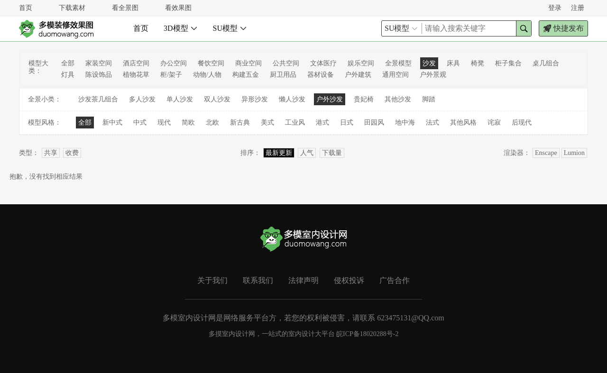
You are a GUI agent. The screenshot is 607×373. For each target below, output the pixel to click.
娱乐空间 (361, 63)
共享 (50, 152)
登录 (554, 7)
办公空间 (173, 63)
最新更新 (279, 152)
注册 (577, 7)
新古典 (240, 122)
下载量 (332, 152)
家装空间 (98, 63)
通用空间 (395, 74)
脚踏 (428, 99)
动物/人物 (207, 74)
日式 (346, 122)
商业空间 (248, 63)
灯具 (67, 74)
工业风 (295, 122)
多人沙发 (142, 99)
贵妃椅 (364, 99)
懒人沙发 (292, 99)
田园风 (374, 122)
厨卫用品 (283, 74)
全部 (67, 63)
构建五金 (245, 74)
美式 (267, 122)
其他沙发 (398, 99)
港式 (322, 122)
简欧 (188, 122)
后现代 (522, 122)
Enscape (546, 152)
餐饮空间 (211, 63)
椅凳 (477, 63)
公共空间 (286, 63)
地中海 (405, 122)
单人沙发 (179, 99)
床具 (453, 63)
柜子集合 (508, 63)
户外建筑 (358, 74)
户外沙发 (329, 99)
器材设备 (320, 74)
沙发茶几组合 (98, 99)
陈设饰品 (98, 74)
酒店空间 (136, 63)
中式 (140, 122)
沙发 (429, 63)
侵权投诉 (349, 280)
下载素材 (72, 7)
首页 (25, 7)
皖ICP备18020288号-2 (367, 333)
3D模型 (181, 28)
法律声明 (303, 280)
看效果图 (178, 7)
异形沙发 (254, 99)
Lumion (574, 152)
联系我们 (258, 280)
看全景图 (125, 7)
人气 (306, 152)
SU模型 (230, 28)
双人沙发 (217, 99)
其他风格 (463, 122)
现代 (164, 122)
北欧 (212, 122)
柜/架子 (171, 74)
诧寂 (494, 122)
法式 (432, 122)
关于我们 (212, 280)
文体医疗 (323, 63)
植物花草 (136, 74)
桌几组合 (546, 63)
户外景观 (433, 74)
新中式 (112, 122)
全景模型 (398, 63)
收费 (72, 152)
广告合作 (394, 280)
